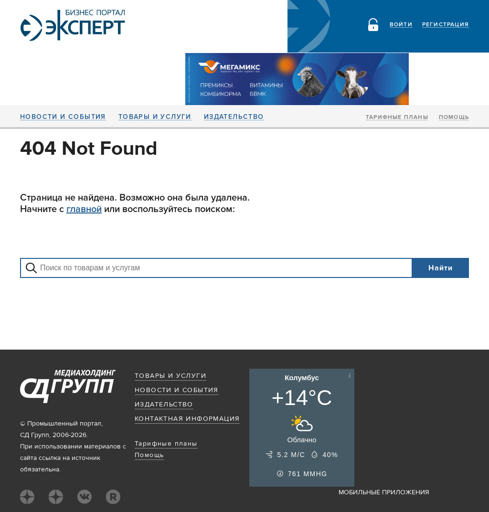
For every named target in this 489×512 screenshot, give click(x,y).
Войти (401, 25)
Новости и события (63, 117)
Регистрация (445, 25)
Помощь (454, 117)
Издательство (234, 117)
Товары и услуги (154, 117)
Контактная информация (187, 419)
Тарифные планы (397, 117)
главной (84, 209)
